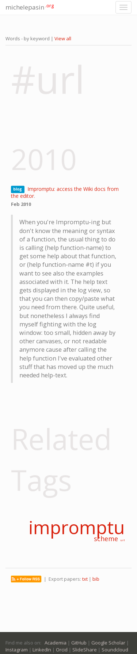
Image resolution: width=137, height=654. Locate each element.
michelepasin (29, 6)
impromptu (76, 527)
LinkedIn (42, 649)
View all (62, 38)
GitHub (79, 642)
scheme (106, 538)
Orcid (62, 649)
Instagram (16, 649)
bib (95, 579)
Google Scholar (108, 642)
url (122, 540)
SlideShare (84, 649)
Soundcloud (115, 649)
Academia (55, 642)
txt (85, 579)
